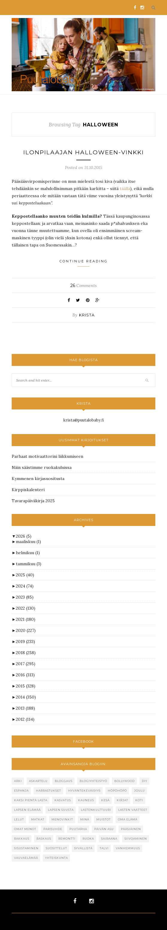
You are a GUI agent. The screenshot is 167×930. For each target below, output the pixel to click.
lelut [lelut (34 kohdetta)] (19, 819)
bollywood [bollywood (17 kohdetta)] (124, 781)
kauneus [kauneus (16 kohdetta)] (86, 800)
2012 (25, 719)
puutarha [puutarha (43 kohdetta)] (78, 829)
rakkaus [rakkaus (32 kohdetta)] (21, 838)
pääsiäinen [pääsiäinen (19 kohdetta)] (131, 829)
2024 (25, 586)
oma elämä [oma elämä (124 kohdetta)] (127, 819)
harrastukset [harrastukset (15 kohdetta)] (48, 790)
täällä (125, 188)
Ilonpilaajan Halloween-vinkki (83, 152)
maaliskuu (28, 541)
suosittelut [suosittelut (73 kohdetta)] (56, 848)
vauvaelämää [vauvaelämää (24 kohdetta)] (26, 857)
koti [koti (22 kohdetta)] (139, 800)
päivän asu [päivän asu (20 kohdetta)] (104, 829)
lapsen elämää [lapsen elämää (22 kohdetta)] (27, 809)
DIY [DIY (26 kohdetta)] (144, 781)
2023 (25, 597)
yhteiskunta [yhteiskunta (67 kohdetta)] (56, 857)
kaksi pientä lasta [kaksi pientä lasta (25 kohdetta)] (30, 800)
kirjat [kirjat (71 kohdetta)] (122, 800)
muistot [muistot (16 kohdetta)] (103, 819)
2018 (26, 652)
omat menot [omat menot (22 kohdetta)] (25, 829)
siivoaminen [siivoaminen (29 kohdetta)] (136, 838)
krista (87, 315)
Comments (83, 285)
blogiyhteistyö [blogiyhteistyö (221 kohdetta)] (93, 781)
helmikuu (28, 552)
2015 (25, 686)
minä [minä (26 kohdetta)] (84, 819)
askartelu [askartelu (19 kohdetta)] (38, 781)
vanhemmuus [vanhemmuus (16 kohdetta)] (128, 848)
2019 (25, 641)
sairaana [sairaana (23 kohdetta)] (109, 838)
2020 (26, 630)
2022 (25, 608)
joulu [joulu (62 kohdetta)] (139, 790)
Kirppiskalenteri (28, 489)
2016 (25, 675)
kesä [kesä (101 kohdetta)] (105, 800)
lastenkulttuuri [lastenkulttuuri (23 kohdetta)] (96, 809)
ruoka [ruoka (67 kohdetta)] (88, 838)
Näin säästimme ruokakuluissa (42, 467)
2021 (25, 619)
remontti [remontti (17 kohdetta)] (66, 838)
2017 (25, 663)
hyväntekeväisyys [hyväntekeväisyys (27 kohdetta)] (84, 790)
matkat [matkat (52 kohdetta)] (37, 819)
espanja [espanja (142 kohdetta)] (21, 790)
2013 (25, 708)
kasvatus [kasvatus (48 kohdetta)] (62, 800)
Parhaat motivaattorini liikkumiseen (47, 456)
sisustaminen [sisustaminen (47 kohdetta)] (26, 848)
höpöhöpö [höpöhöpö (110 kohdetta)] (117, 790)
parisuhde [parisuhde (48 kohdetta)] (52, 829)
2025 (25, 575)
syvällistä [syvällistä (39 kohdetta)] (83, 848)
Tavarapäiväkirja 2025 (33, 500)
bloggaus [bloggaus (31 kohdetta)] (63, 781)
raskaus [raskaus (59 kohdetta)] (44, 838)
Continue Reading (84, 263)
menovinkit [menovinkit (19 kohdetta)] (62, 819)
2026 (23, 536)
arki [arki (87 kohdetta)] (18, 781)
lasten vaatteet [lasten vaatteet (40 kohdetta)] (132, 809)
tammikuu (28, 563)
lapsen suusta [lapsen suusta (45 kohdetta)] (61, 809)
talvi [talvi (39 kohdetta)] (104, 848)
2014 (26, 697)
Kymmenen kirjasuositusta (38, 478)
